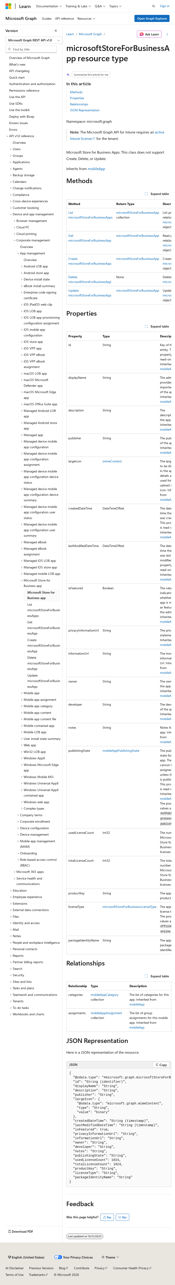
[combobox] (33, 40)
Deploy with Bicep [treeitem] (21, 116)
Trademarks (37, 1274)
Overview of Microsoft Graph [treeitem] (29, 58)
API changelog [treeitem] (19, 71)
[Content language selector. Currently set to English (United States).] (26, 1257)
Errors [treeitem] (13, 129)
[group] (118, 251)
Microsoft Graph (90, 34)
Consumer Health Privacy (131, 1268)
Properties (77, 98)
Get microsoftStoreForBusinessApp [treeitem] (43, 627)
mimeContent (112, 461)
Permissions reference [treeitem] (24, 90)
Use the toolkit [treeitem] (19, 110)
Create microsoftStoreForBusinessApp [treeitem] (43, 645)
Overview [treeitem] (19, 142)
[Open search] (153, 6)
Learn (70, 34)
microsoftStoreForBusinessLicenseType (129, 906)
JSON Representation (85, 110)
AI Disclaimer (14, 1268)
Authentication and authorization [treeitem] (32, 84)
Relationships (79, 104)
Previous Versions (41, 1268)
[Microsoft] (8, 6)
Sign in (165, 6)
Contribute (81, 1268)
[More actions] (167, 34)
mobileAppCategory (104, 994)
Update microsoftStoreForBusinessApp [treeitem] (43, 681)
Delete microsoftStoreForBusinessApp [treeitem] (43, 663)
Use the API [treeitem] (17, 97)
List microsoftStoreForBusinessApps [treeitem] (43, 610)
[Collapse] (56, 31)
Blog (62, 1268)
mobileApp (96, 168)
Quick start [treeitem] (17, 77)
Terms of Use (14, 1274)
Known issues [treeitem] (18, 123)
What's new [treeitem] (17, 64)
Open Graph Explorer (152, 18)
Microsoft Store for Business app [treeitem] (41, 595)
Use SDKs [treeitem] (16, 103)
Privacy (100, 1268)
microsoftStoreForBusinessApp (137, 212)
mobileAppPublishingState (121, 750)
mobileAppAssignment (106, 1013)
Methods (76, 92)
